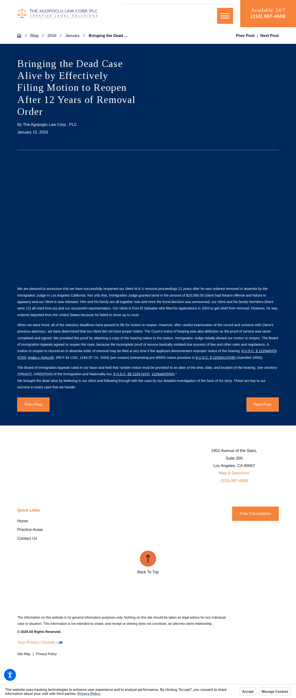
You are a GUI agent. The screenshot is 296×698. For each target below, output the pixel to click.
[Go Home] (21, 36)
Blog (34, 35)
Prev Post (33, 404)
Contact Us (27, 538)
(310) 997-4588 (268, 16)
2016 (51, 35)
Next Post (262, 404)
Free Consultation (255, 513)
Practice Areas (30, 529)
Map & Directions (234, 473)
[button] (10, 675)
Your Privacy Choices (39, 642)
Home (22, 521)
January (72, 35)
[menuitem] (60, 521)
